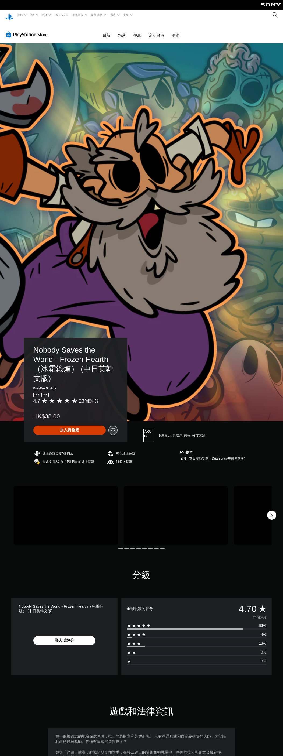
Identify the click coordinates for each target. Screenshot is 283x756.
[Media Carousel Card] (66, 510)
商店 (113, 15)
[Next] (271, 510)
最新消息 (96, 15)
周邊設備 (77, 15)
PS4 (44, 15)
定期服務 (156, 30)
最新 (106, 30)
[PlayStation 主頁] (9, 15)
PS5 (32, 15)
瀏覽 (175, 30)
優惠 (137, 30)
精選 (122, 30)
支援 (126, 15)
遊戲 (20, 15)
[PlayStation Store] (28, 29)
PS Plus (59, 15)
